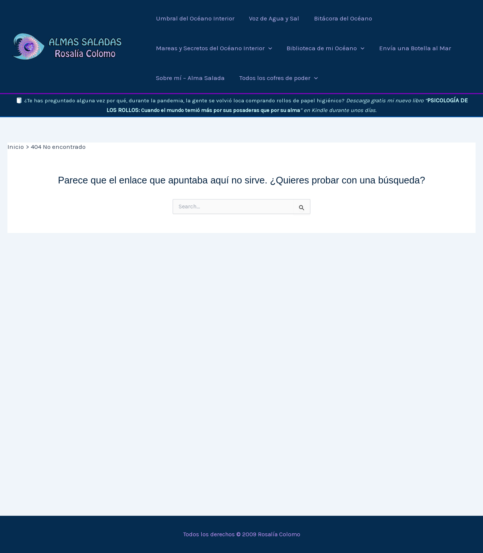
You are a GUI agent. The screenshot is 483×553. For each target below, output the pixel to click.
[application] (268, 48)
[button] (213, 48)
